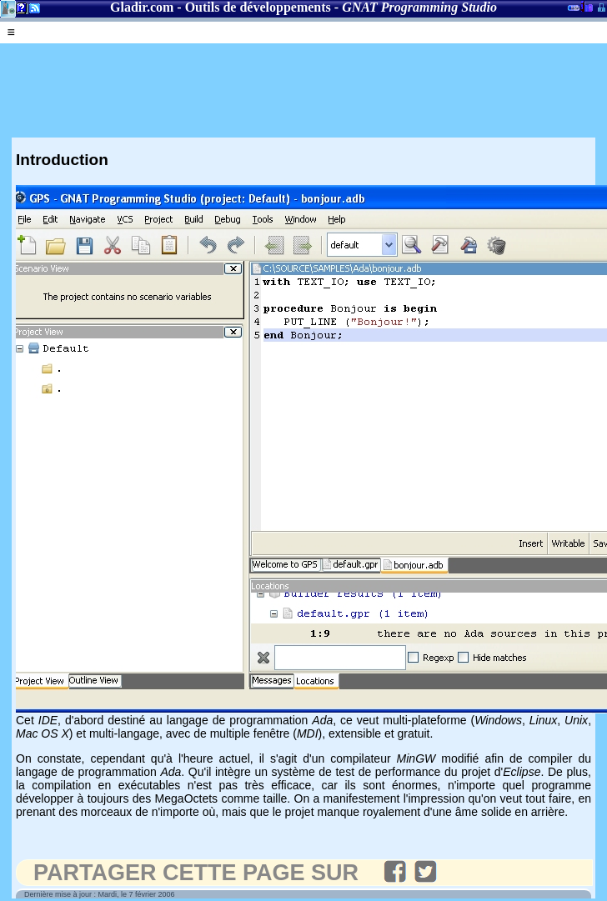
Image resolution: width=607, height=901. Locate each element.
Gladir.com (141, 7)
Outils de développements (258, 7)
